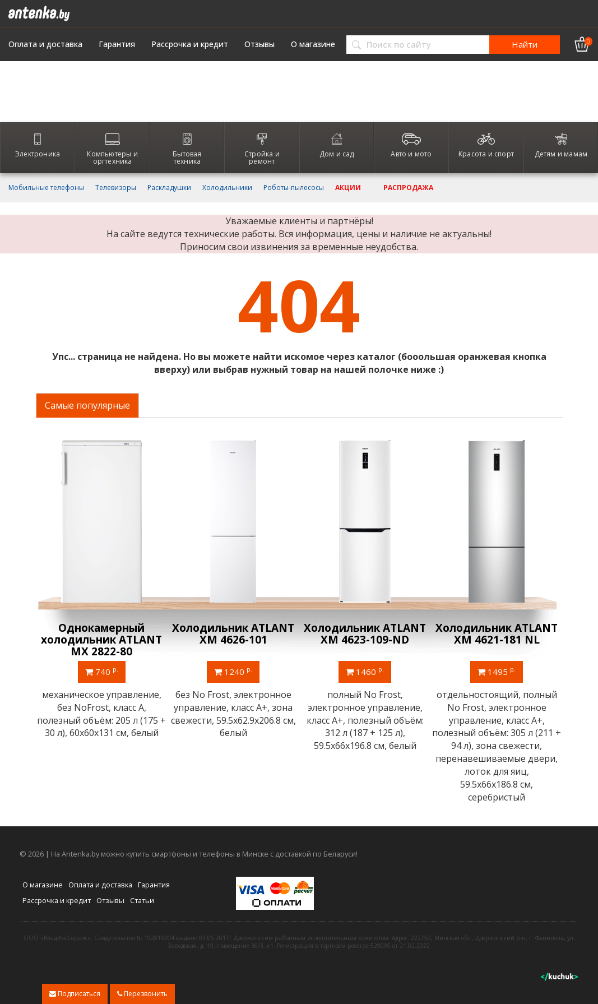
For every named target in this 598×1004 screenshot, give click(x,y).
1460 (365, 671)
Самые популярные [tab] (87, 405)
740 (101, 671)
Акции (348, 187)
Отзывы (259, 44)
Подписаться (74, 993)
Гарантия (117, 44)
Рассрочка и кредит (189, 44)
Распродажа (408, 187)
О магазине (313, 44)
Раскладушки (169, 187)
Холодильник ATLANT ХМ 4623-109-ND (365, 634)
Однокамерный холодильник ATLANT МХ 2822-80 (101, 640)
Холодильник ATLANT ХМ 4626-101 (233, 634)
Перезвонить (142, 993)
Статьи (142, 900)
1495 (497, 671)
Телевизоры (115, 187)
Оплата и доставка (45, 44)
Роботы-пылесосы (293, 187)
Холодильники (227, 187)
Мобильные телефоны (46, 187)
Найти (524, 44)
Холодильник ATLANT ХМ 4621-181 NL (496, 634)
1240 (233, 671)
